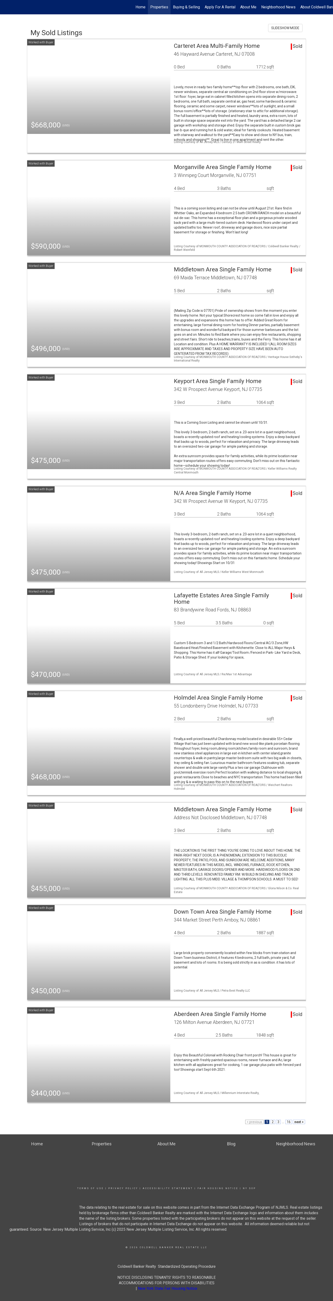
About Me (248, 7)
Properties (159, 7)
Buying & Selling (186, 7)
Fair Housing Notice (218, 1188)
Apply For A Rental (220, 7)
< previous (254, 1122)
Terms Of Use (90, 1188)
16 (289, 1122)
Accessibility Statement (168, 1188)
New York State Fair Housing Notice (167, 1288)
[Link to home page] (6, 7)
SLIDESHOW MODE (285, 28)
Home (140, 7)
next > (299, 1122)
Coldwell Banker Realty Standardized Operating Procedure (167, 1266)
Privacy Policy (123, 1188)
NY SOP (249, 1188)
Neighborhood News (278, 7)
